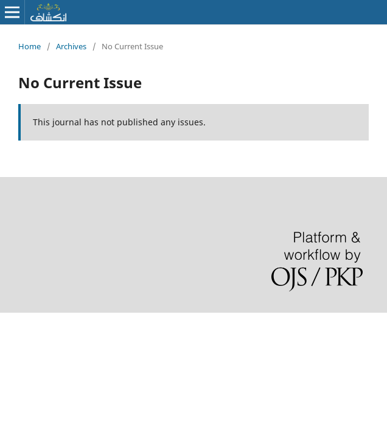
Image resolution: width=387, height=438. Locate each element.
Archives (71, 46)
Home (29, 46)
